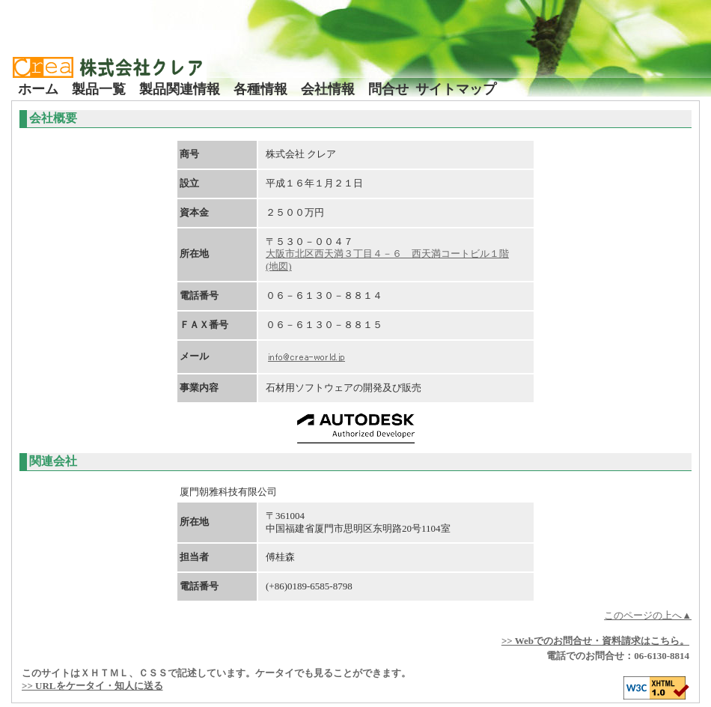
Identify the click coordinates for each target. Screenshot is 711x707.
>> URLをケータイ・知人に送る (92, 685)
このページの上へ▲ (648, 615)
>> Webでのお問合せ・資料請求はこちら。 (595, 640)
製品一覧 (99, 89)
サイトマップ (455, 89)
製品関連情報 (179, 89)
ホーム (38, 89)
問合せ (388, 89)
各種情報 (260, 89)
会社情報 (328, 89)
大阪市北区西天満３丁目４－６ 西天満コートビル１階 (387, 253)
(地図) (279, 266)
